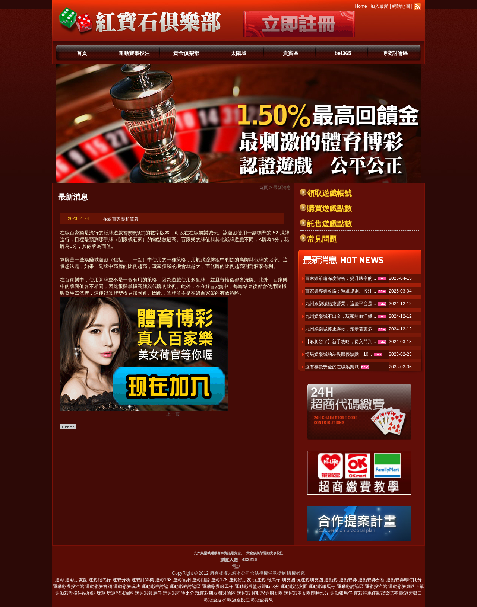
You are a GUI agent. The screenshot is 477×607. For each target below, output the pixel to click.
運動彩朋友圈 (294, 586)
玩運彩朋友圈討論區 (215, 593)
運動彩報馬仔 (322, 586)
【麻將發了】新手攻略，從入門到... (340, 341)
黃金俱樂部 (186, 53)
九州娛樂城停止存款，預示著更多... (340, 329)
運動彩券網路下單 (406, 586)
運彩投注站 (376, 586)
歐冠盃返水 (215, 600)
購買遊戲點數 (329, 208)
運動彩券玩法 (126, 586)
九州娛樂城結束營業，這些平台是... (340, 303)
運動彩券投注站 (68, 586)
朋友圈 (288, 579)
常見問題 (322, 239)
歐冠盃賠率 (387, 593)
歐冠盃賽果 (262, 600)
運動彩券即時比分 (404, 579)
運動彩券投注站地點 (75, 593)
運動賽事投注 (134, 53)
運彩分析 (121, 579)
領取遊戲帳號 (329, 193)
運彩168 (163, 579)
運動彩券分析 (371, 579)
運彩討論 (201, 579)
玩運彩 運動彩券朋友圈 (260, 593)
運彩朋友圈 (76, 579)
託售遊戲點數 (329, 224)
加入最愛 (379, 6)
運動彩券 (348, 579)
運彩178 (219, 579)
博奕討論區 (395, 53)
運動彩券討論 (155, 586)
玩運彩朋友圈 (309, 579)
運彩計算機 (143, 579)
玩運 (101, 593)
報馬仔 (273, 579)
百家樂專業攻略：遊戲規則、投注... (340, 291)
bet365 (343, 53)
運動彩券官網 (98, 586)
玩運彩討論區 (120, 593)
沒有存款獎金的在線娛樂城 (332, 367)
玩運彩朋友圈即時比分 (306, 593)
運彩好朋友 (240, 579)
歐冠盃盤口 (410, 593)
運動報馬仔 (341, 593)
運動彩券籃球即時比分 (257, 586)
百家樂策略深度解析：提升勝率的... (340, 278)
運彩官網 (182, 579)
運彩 (59, 579)
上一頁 (173, 414)
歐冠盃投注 (238, 600)
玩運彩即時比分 (178, 593)
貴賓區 (290, 53)
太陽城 (238, 53)
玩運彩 (259, 579)
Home (361, 6)
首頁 (82, 53)
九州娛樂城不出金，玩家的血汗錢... (340, 316)
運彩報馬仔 (100, 579)
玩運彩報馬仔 (148, 593)
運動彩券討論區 (185, 586)
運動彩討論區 (350, 586)
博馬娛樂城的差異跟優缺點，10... (338, 354)
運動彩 (331, 579)
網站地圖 (401, 6)
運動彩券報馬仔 (217, 586)
